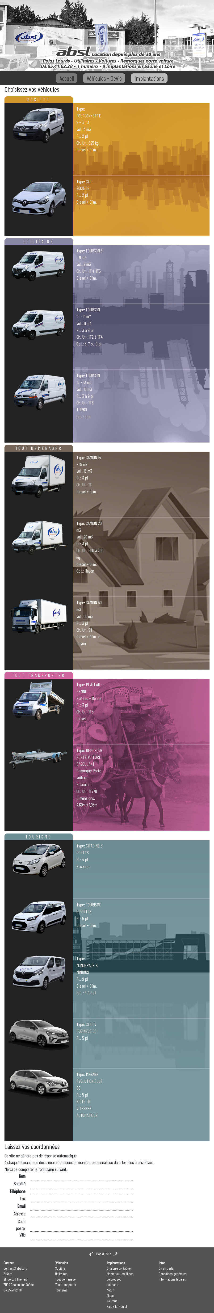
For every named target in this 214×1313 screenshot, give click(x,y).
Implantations (149, 78)
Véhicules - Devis (104, 78)
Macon (111, 1295)
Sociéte (60, 1268)
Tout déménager (66, 1279)
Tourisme (61, 1290)
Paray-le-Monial (117, 1306)
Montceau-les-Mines (120, 1274)
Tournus (112, 1301)
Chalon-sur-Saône (119, 1268)
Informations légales (172, 1279)
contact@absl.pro (15, 1268)
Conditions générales (173, 1274)
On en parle (166, 1268)
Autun (110, 1290)
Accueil (66, 78)
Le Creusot (114, 1279)
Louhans (112, 1284)
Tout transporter (65, 1284)
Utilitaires (61, 1274)
